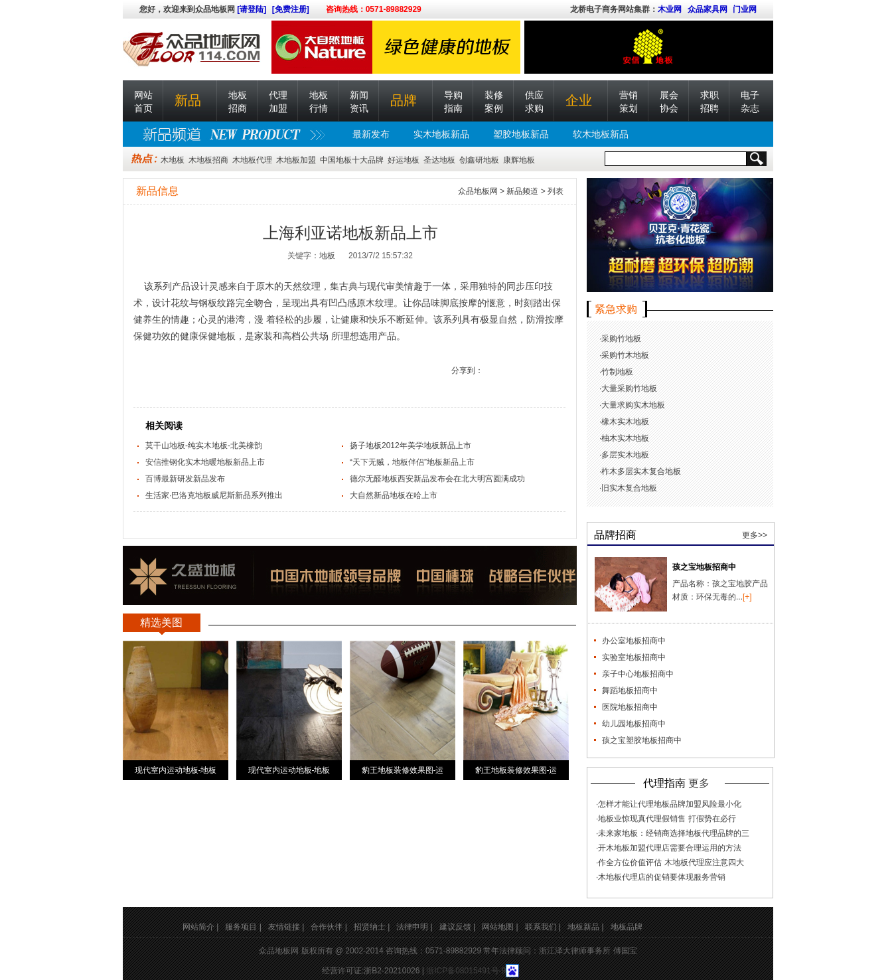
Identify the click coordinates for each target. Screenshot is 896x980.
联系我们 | (543, 927)
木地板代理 (252, 160)
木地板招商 (208, 160)
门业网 (745, 9)
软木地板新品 (601, 134)
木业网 (670, 9)
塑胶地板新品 (521, 134)
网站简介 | (200, 927)
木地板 (173, 160)
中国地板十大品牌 (352, 160)
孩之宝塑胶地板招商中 (642, 740)
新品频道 (522, 191)
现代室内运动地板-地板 (176, 770)
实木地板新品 (441, 134)
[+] (747, 597)
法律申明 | (414, 927)
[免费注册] (290, 9)
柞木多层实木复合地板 (641, 471)
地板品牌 (626, 927)
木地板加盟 (296, 160)
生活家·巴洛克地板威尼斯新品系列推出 (214, 495)
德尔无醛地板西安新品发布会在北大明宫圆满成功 (437, 478)
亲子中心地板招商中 (638, 674)
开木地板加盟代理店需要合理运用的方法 (669, 848)
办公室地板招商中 (634, 640)
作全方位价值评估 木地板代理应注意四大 (670, 862)
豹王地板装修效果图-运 (403, 770)
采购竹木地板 (625, 355)
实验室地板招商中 (634, 657)
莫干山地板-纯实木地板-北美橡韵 (203, 445)
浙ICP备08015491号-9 (466, 970)
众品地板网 (478, 191)
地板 (327, 255)
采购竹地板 (621, 338)
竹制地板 (617, 371)
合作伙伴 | (328, 927)
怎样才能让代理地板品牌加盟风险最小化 (669, 804)
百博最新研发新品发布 (185, 478)
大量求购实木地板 (633, 405)
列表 (555, 191)
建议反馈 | (457, 927)
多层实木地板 (625, 454)
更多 (698, 783)
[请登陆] (251, 9)
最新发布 (371, 134)
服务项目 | (243, 927)
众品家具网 (707, 9)
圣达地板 (439, 160)
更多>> (754, 535)
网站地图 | (500, 927)
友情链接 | (286, 927)
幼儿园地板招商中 (634, 723)
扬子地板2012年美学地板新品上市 (410, 445)
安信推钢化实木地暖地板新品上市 (205, 462)
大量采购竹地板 (629, 388)
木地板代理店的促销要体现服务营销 (661, 877)
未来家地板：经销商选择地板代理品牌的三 (673, 833)
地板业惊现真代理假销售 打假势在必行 (666, 818)
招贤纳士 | (372, 927)
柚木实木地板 (625, 438)
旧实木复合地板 (629, 488)
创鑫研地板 (479, 160)
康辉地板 (519, 160)
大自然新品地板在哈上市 (393, 495)
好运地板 (403, 160)
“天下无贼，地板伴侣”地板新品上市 (412, 462)
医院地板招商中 (630, 707)
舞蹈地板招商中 (630, 690)
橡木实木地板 (625, 421)
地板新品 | (585, 927)
